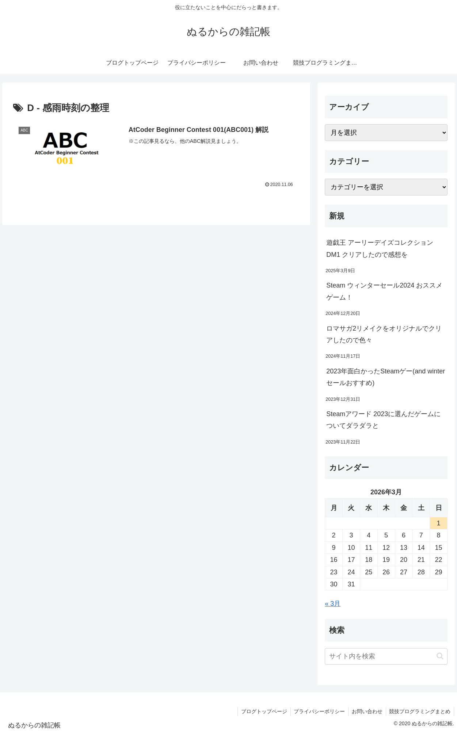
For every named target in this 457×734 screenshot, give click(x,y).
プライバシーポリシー (317, 711)
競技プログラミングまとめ (419, 711)
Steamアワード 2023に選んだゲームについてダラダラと (383, 419)
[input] (386, 656)
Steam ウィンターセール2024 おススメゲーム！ (384, 291)
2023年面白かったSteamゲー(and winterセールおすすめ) (385, 377)
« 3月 (332, 603)
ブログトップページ (261, 711)
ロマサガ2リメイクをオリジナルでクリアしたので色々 (384, 334)
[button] (440, 656)
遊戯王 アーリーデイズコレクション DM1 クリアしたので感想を (379, 248)
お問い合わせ (365, 711)
